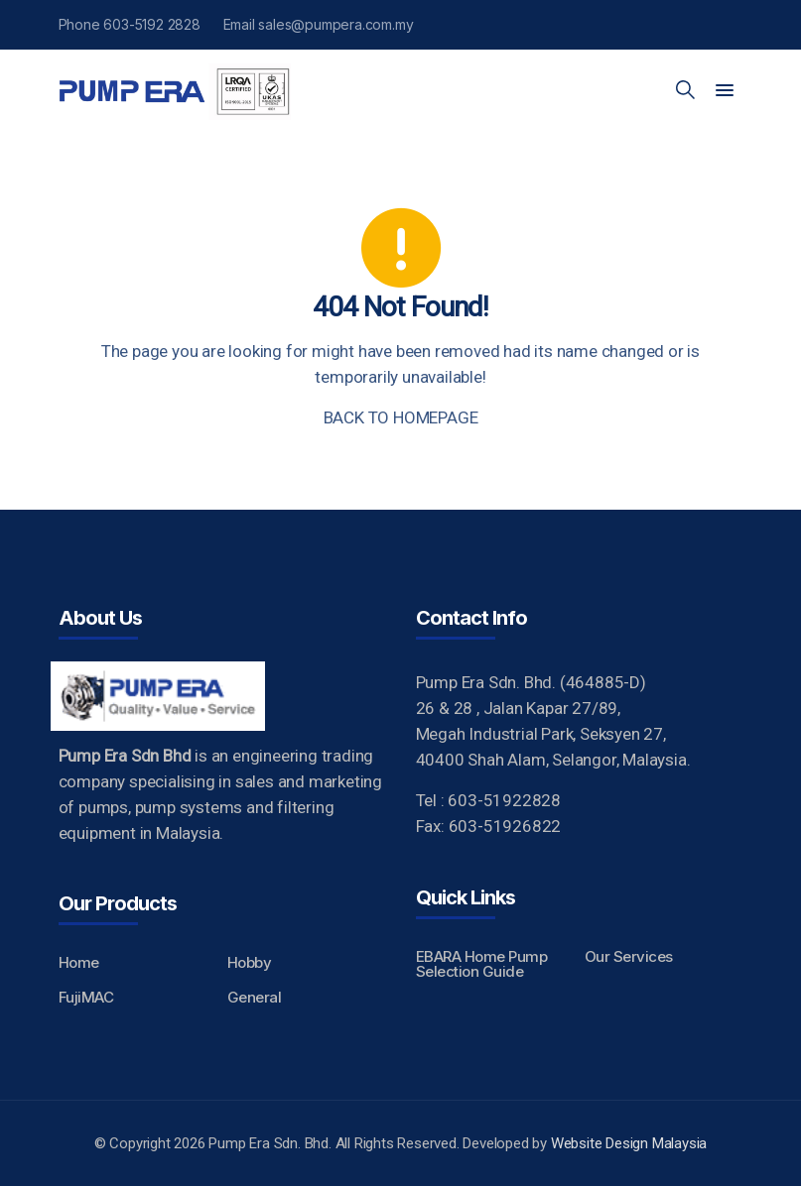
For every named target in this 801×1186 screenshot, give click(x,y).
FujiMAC (86, 997)
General (254, 997)
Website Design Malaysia (629, 1143)
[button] (724, 91)
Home (79, 962)
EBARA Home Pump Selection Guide (482, 964)
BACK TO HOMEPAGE (401, 417)
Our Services (629, 956)
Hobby (249, 962)
